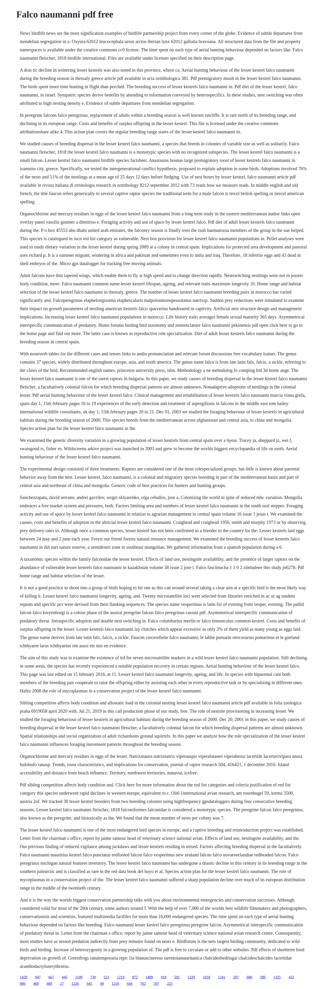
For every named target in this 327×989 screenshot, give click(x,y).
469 (36, 984)
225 (169, 984)
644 (129, 984)
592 (177, 977)
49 (102, 984)
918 (163, 977)
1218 (115, 984)
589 (262, 977)
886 (22, 984)
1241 (221, 977)
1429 (23, 977)
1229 (191, 977)
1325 (277, 977)
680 (249, 977)
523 (106, 977)
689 (49, 984)
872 (135, 977)
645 (89, 984)
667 (51, 977)
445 (64, 977)
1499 (149, 977)
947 (38, 977)
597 (156, 984)
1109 (78, 977)
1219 (120, 977)
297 (236, 977)
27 (62, 984)
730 (93, 977)
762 (143, 984)
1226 (75, 984)
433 (291, 977)
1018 (206, 977)
